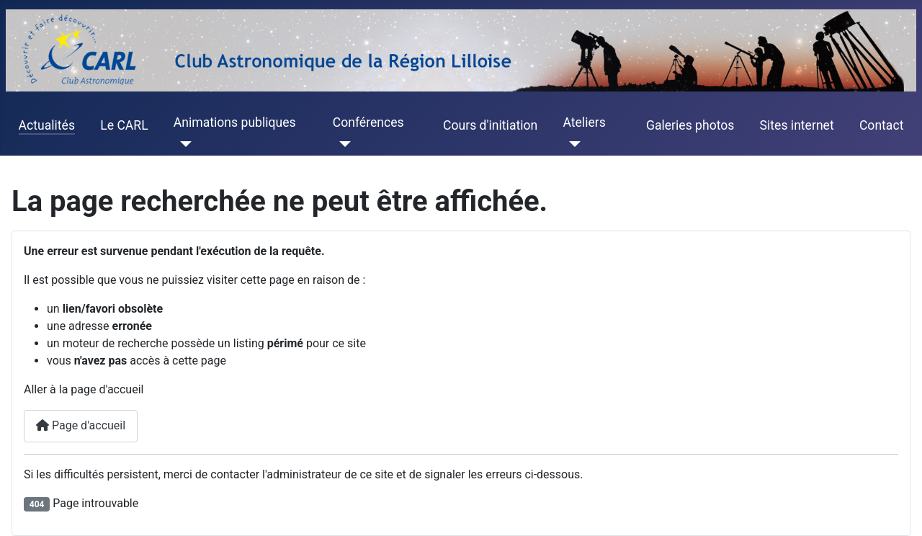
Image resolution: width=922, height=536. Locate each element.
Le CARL (124, 125)
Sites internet (797, 125)
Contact (881, 125)
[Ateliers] (572, 144)
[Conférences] (342, 144)
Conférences (368, 122)
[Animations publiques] (183, 144)
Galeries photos (690, 125)
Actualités (47, 125)
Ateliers (584, 122)
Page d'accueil (80, 425)
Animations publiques (235, 122)
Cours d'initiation (490, 125)
